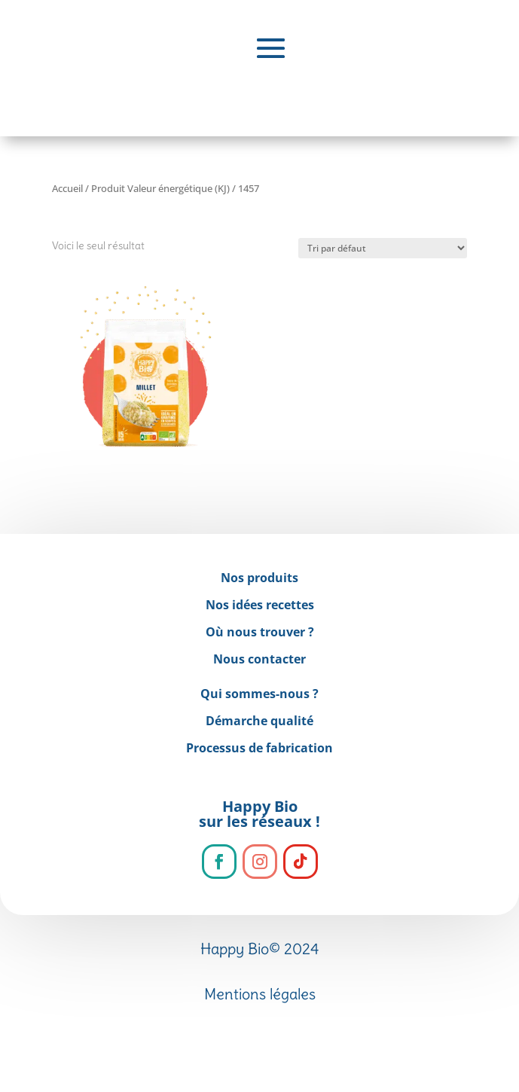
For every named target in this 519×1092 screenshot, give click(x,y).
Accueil (67, 188)
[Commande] (382, 248)
